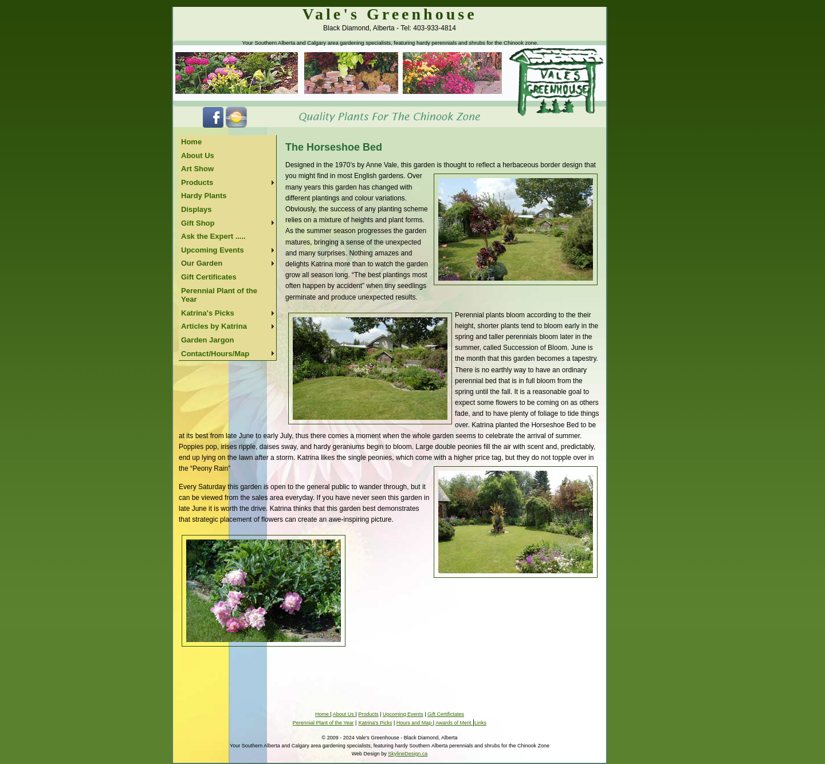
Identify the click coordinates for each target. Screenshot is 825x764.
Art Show (197, 168)
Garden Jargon (207, 340)
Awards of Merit (454, 723)
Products (197, 182)
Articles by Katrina (214, 326)
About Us (197, 155)
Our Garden (201, 263)
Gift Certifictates (445, 714)
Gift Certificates (209, 277)
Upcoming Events (212, 250)
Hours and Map (414, 723)
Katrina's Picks (207, 313)
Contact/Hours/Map (215, 353)
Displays (196, 209)
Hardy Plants (203, 195)
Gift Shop (198, 223)
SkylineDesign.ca (407, 754)
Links (480, 723)
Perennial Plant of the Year (219, 295)
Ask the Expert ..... (213, 236)
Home (191, 141)
